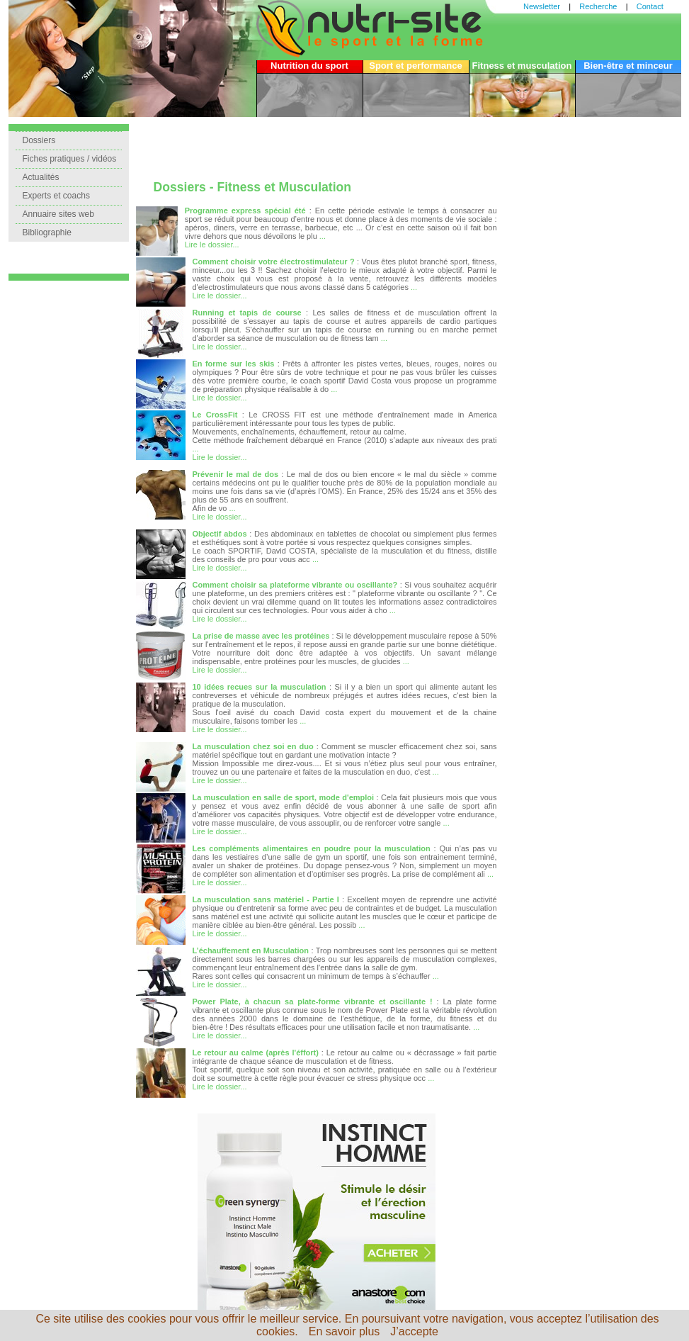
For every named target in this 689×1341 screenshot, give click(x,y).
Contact (650, 6)
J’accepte (414, 1331)
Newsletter (541, 6)
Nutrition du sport (309, 65)
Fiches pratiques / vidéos (70, 159)
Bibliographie (47, 232)
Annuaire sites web (58, 214)
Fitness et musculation (522, 65)
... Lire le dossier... (220, 452)
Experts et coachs (56, 196)
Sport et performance (415, 65)
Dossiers (39, 140)
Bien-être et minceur (628, 65)
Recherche (598, 6)
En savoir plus (344, 1331)
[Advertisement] (316, 145)
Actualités (41, 177)
